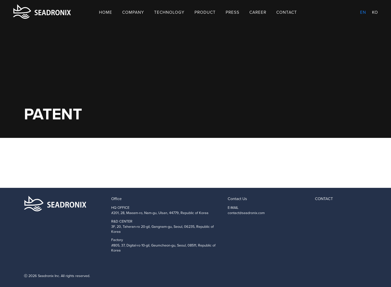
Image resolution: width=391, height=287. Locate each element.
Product (205, 12)
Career (257, 12)
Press (232, 12)
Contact (286, 12)
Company (133, 12)
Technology (169, 12)
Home (105, 12)
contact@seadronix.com (246, 212)
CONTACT (324, 199)
